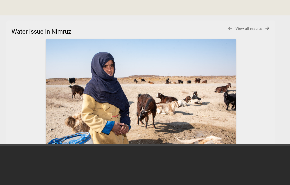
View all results (249, 28)
